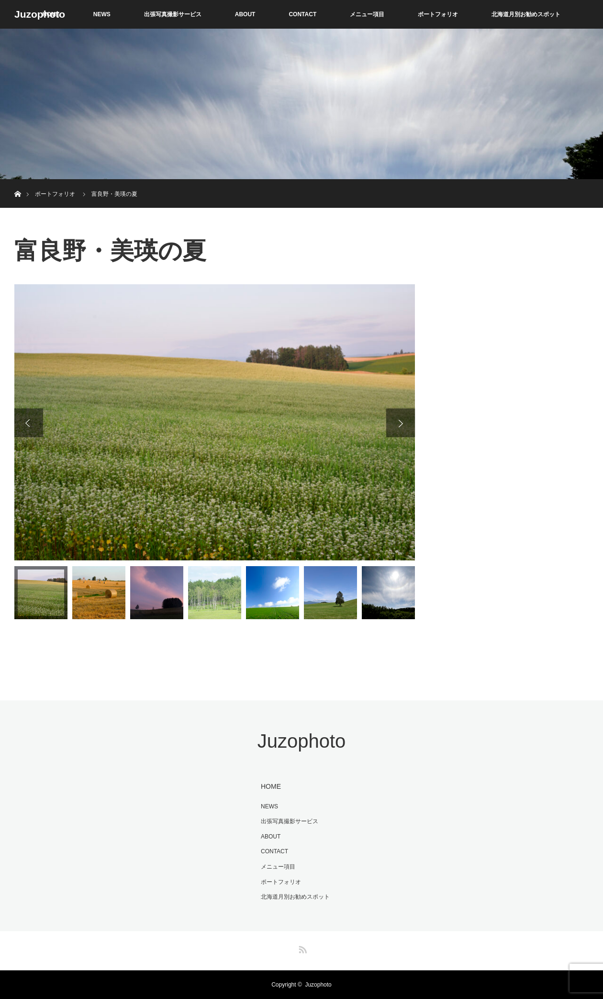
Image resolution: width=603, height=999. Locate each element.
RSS (301, 948)
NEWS (102, 14)
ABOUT (245, 14)
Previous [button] (28, 422)
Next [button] (400, 422)
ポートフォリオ (438, 14)
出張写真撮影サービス (172, 14)
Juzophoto (39, 14)
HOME (271, 786)
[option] (214, 422)
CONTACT (302, 14)
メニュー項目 (367, 14)
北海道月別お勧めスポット (525, 14)
